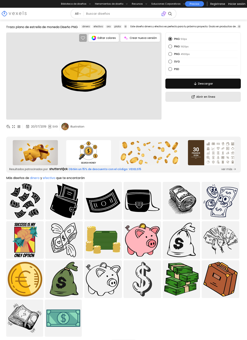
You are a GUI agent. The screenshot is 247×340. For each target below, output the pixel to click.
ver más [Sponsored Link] (228, 169)
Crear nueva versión (140, 38)
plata (117, 26)
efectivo (98, 26)
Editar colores (103, 38)
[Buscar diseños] (122, 13)
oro (109, 26)
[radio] (170, 38)
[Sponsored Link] (35, 152)
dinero (86, 26)
